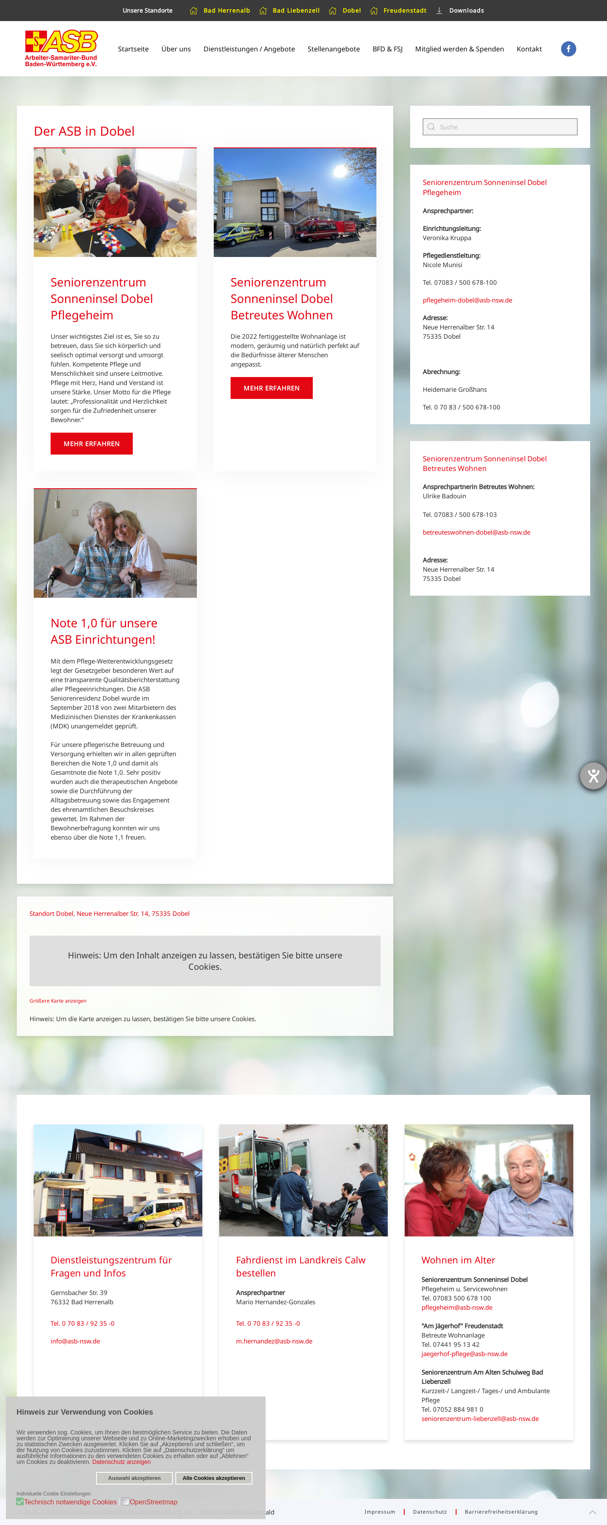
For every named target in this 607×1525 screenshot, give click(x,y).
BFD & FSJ (388, 49)
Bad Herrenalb (219, 10)
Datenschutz (430, 1511)
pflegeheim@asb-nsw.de (457, 1307)
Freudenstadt (398, 10)
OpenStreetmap (153, 1502)
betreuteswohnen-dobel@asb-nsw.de (476, 532)
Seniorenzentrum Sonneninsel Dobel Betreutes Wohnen (282, 298)
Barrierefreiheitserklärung (501, 1511)
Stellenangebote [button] (334, 49)
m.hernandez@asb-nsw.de (274, 1341)
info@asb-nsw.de (75, 1341)
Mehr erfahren (92, 443)
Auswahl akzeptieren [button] (134, 1478)
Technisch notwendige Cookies (70, 1502)
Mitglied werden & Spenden (459, 49)
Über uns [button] (176, 49)
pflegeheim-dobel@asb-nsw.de (467, 300)
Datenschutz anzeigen (121, 1461)
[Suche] (500, 126)
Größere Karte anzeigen (58, 1000)
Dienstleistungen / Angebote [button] (249, 49)
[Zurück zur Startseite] (61, 48)
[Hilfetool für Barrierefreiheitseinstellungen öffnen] (593, 775)
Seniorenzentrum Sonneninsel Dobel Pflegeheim (102, 298)
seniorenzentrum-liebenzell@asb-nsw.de (480, 1418)
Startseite (133, 49)
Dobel (344, 10)
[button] (593, 1512)
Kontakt (529, 49)
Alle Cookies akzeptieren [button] (214, 1478)
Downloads (459, 10)
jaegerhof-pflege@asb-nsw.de (465, 1353)
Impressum (380, 1511)
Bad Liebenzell (289, 10)
